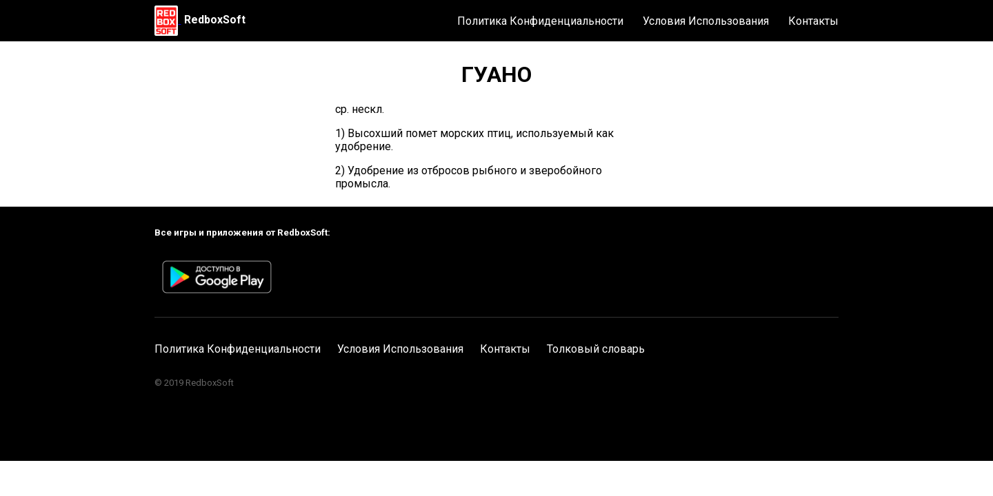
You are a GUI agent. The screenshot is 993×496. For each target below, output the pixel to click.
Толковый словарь (596, 348)
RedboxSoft (214, 19)
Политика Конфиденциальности (540, 21)
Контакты (813, 21)
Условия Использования (706, 21)
